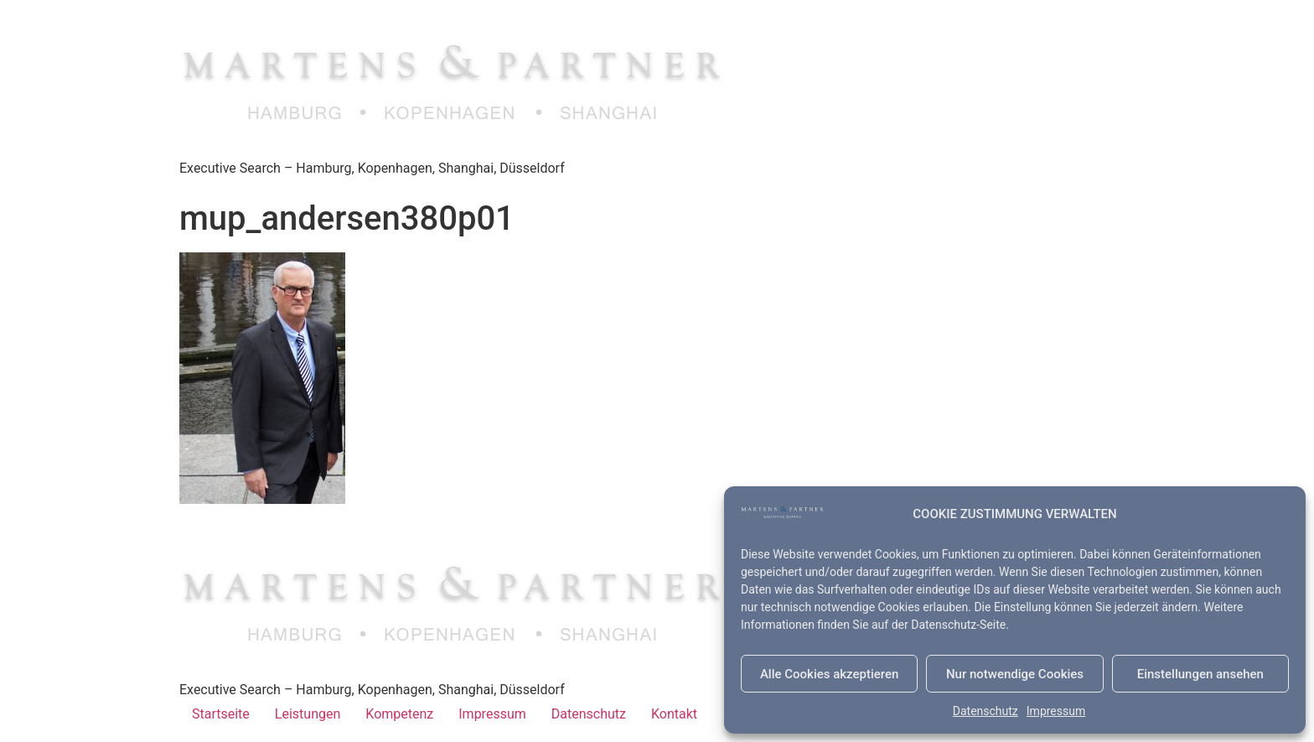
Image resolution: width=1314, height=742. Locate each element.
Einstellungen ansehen (1200, 674)
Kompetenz (399, 714)
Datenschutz (985, 711)
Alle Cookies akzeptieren (829, 674)
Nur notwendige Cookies (1015, 674)
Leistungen (307, 714)
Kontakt (674, 714)
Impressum (1056, 711)
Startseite (221, 714)
